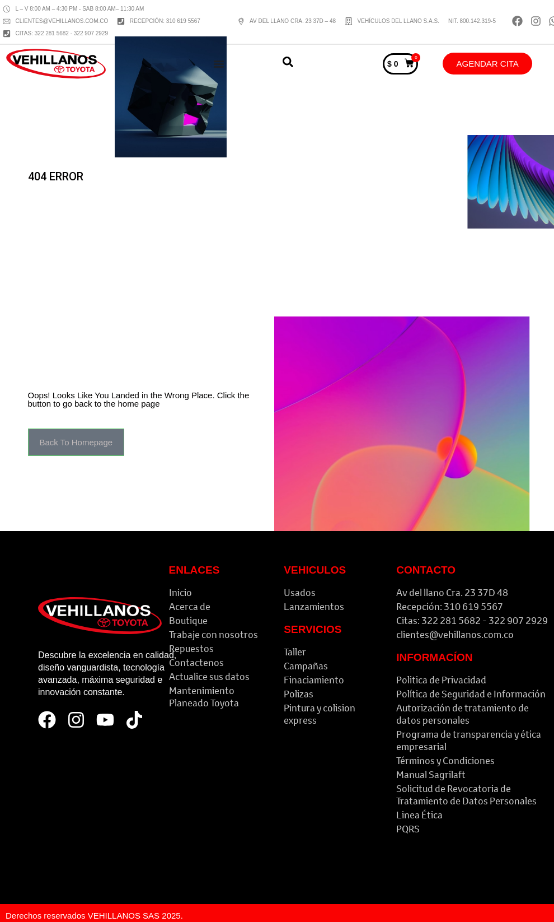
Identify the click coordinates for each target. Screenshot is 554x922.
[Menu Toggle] (218, 63)
